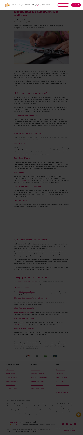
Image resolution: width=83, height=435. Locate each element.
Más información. (41, 5)
